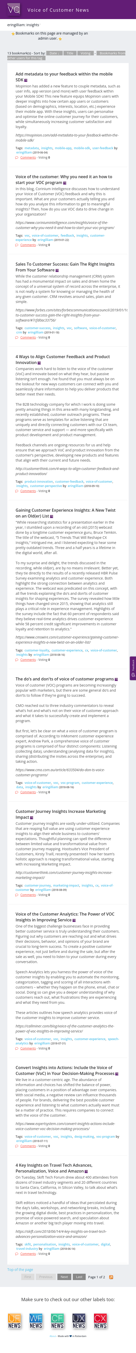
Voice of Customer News (58, 10)
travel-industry (27, 1248)
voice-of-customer (45, 235)
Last (79, 1277)
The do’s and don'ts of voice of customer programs (65, 679)
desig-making (84, 1136)
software (80, 328)
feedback (67, 235)
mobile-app (63, 148)
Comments (28, 157)
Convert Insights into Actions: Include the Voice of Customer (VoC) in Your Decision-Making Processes (65, 1070)
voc (27, 235)
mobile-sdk (82, 148)
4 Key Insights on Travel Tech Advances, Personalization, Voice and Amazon (54, 1168)
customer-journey (38, 885)
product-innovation (39, 481)
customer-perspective (46, 486)
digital (105, 1244)
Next (64, 1277)
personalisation (44, 1244)
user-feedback (103, 148)
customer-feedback (69, 481)
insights (47, 148)
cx (86, 650)
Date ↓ (54, 53)
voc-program (70, 783)
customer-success (38, 328)
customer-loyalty (37, 650)
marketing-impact (66, 885)
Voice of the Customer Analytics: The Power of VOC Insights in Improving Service (65, 917)
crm (19, 332)
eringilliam (24, 152)
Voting (85, 53)
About (53, 1336)
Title (70, 53)
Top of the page (20, 1269)
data (19, 787)
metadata (32, 148)
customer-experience (67, 650)
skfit (28, 1244)
